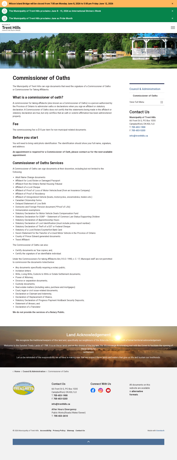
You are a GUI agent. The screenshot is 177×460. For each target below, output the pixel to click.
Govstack (160, 431)
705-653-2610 (61, 416)
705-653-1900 (138, 127)
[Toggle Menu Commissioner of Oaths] (161, 102)
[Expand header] (173, 27)
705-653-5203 (138, 130)
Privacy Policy (59, 431)
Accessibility (45, 431)
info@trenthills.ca (138, 135)
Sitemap (70, 431)
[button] (144, 102)
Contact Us (80, 431)
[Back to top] (88, 442)
